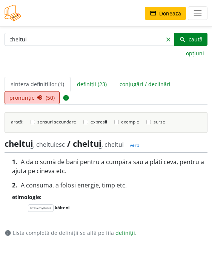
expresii (99, 122)
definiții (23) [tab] (92, 84)
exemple (130, 122)
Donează (165, 13)
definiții (125, 232)
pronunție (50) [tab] (32, 97)
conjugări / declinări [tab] (145, 84)
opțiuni (195, 53)
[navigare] (197, 13)
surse (159, 122)
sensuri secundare (56, 122)
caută (191, 39)
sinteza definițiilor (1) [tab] (37, 84)
